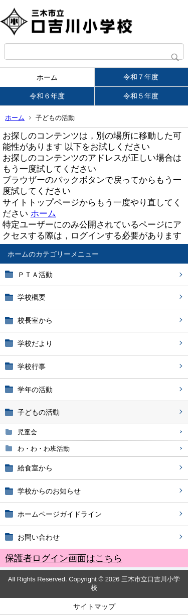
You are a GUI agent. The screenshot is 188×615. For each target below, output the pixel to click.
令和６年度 (47, 96)
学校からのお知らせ (49, 491)
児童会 (27, 432)
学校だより (35, 343)
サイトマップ (94, 606)
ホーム (47, 77)
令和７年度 (140, 77)
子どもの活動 (39, 412)
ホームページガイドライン (60, 514)
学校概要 (32, 297)
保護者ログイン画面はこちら (63, 558)
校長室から (35, 320)
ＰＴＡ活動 (35, 275)
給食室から (35, 468)
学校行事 (32, 366)
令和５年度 (140, 96)
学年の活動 (35, 390)
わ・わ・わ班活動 (44, 448)
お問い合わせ (39, 537)
